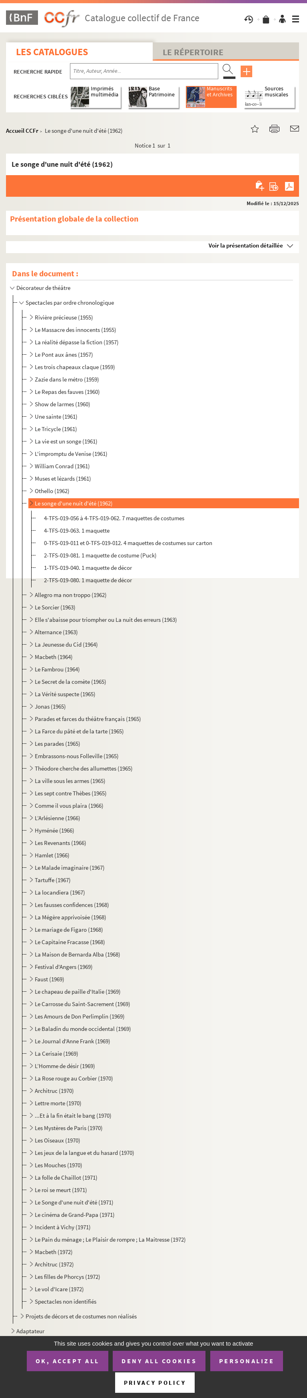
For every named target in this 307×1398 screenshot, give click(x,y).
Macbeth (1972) (54, 1252)
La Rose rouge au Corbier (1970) (74, 1078)
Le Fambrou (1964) (57, 669)
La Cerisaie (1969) (56, 1053)
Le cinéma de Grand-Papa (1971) (75, 1214)
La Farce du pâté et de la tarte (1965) (79, 731)
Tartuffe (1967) (53, 880)
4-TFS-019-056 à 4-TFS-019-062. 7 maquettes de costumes (114, 518)
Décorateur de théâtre (43, 288)
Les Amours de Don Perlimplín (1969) (80, 1016)
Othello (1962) (52, 491)
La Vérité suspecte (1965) (65, 694)
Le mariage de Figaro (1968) (69, 929)
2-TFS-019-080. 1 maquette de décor (88, 580)
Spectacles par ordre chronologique (70, 302)
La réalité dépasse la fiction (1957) (77, 342)
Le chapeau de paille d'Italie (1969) (78, 991)
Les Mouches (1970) (58, 1165)
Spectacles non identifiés (65, 1301)
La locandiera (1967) (60, 892)
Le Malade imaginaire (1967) (70, 867)
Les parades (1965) (57, 743)
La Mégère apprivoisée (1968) (70, 917)
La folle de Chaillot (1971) (66, 1177)
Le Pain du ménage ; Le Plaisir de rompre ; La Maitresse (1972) (110, 1239)
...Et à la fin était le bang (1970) (73, 1115)
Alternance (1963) (56, 632)
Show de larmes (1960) (62, 404)
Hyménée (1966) (54, 830)
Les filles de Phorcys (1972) (67, 1276)
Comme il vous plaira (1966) (69, 805)
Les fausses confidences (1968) (72, 905)
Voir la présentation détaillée (246, 245)
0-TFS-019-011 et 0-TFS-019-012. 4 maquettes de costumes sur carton (128, 543)
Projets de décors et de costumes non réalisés (81, 1316)
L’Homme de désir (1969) (65, 1066)
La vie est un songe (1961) (66, 441)
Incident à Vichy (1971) (63, 1227)
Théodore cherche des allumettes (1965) (84, 768)
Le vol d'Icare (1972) (59, 1289)
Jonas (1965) (50, 706)
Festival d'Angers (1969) (64, 967)
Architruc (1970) (54, 1090)
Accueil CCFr (22, 130)
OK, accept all (68, 1361)
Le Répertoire (193, 52)
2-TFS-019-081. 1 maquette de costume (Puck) (100, 555)
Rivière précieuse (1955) (64, 317)
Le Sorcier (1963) (55, 607)
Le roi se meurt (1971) (61, 1190)
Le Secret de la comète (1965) (70, 681)
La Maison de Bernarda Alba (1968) (77, 954)
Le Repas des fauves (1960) (67, 391)
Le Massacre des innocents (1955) (75, 330)
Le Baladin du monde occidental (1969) (83, 1029)
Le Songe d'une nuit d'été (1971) (74, 1202)
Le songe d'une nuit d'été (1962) (74, 503)
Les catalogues (52, 52)
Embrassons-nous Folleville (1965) (77, 756)
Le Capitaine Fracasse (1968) (70, 942)
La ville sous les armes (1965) (70, 781)
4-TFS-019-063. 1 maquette (77, 530)
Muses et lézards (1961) (63, 478)
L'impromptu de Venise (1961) (71, 453)
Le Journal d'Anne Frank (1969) (72, 1041)
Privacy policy (155, 1382)
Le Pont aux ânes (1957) (64, 354)
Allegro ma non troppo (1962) (71, 595)
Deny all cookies (159, 1361)
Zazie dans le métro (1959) (67, 379)
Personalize (247, 1361)
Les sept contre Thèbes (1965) (71, 793)
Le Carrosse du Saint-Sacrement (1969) (82, 1004)
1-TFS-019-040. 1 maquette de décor (88, 567)
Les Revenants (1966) (60, 843)
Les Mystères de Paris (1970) (69, 1128)
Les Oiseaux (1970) (57, 1140)
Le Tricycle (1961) (56, 429)
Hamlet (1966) (52, 855)
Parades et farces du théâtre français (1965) (88, 719)
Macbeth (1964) (54, 657)
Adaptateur (30, 1331)
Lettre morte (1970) (58, 1103)
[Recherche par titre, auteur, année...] (144, 71)
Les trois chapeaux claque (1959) (75, 367)
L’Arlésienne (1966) (57, 818)
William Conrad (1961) (62, 466)
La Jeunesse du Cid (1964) (66, 644)
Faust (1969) (49, 979)
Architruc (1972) (54, 1264)
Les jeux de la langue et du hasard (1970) (84, 1152)
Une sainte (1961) (56, 416)
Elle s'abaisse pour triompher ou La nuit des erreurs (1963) (106, 619)
